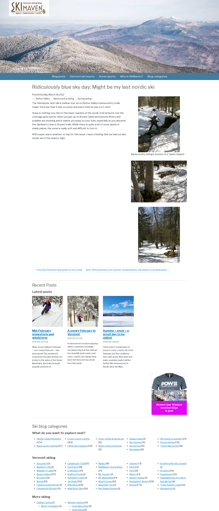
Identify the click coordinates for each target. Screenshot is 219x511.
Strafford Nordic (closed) (173, 463)
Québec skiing (44, 502)
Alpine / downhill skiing (49, 439)
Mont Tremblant (50, 506)
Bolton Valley (44, 474)
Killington (72, 485)
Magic (101, 463)
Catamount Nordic (47, 488)
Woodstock (166, 488)
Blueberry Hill (44, 467)
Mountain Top (106, 485)
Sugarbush (166, 474)
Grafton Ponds (75, 474)
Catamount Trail (76, 463)
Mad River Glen (75, 488)
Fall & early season (77, 446)
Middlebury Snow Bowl (110, 467)
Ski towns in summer (171, 439)
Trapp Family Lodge (170, 485)
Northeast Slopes (108, 488)
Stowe (133, 485)
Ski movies (135, 442)
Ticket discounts (169, 446)
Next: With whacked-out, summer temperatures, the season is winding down (128, 270)
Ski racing (134, 446)
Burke (40, 481)
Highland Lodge (76, 478)
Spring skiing (167, 442)
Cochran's (73, 467)
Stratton (165, 470)
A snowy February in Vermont (81, 332)
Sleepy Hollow (137, 478)
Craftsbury (73, 470)
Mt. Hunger (104, 474)
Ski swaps (134, 449)
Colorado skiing (80, 506)
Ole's (132, 467)
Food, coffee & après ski (111, 439)
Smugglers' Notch (139, 481)
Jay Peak (72, 481)
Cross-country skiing (78, 439)
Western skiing (75, 502)
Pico (132, 470)
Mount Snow (105, 481)
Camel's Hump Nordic (48, 485)
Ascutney (42, 463)
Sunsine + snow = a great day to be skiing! (116, 334)
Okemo (133, 463)
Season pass (136, 439)
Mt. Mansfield (105, 478)
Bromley (41, 478)
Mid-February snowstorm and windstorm (43, 334)
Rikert (133, 474)
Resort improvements (110, 446)
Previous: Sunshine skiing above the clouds (58, 270)
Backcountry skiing (47, 446)
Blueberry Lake (45, 470)
